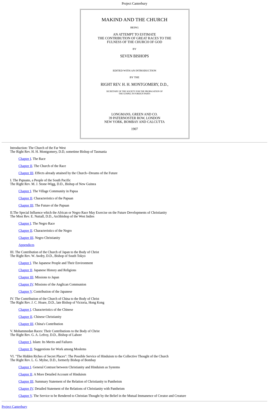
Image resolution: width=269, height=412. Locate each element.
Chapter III (25, 173)
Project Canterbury (14, 406)
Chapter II (25, 166)
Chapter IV (25, 284)
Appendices (26, 245)
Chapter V (25, 291)
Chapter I (24, 159)
